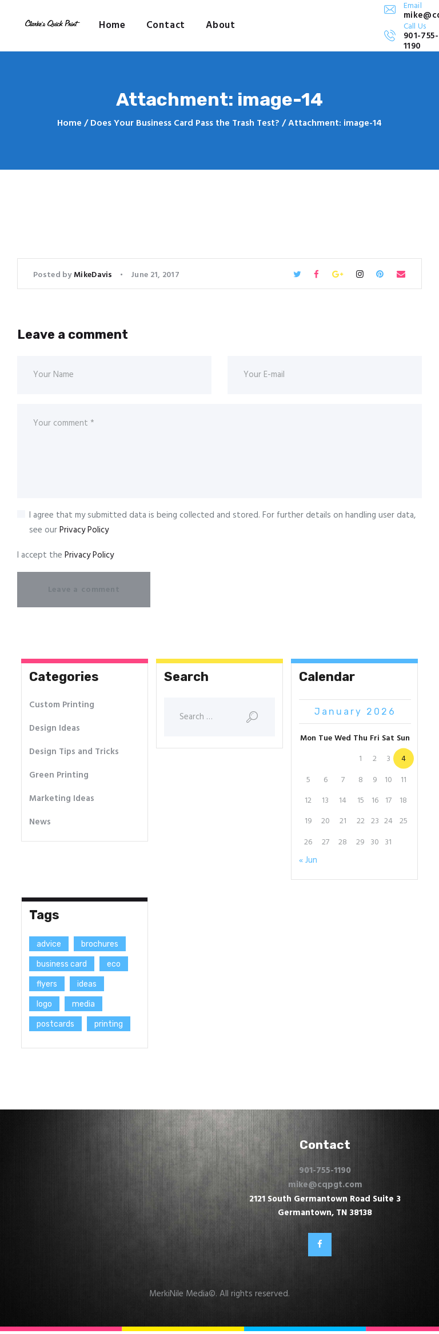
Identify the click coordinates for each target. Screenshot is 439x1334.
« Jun (308, 860)
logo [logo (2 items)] (44, 1004)
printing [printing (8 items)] (108, 1024)
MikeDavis (94, 275)
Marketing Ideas (61, 799)
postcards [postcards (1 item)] (55, 1024)
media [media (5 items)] (83, 1004)
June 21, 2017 (155, 275)
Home (69, 123)
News (40, 822)
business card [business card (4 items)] (62, 964)
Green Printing (59, 775)
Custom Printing (61, 705)
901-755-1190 (325, 1170)
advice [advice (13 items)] (49, 944)
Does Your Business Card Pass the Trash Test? (185, 123)
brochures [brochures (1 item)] (99, 944)
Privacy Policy (84, 530)
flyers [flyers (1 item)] (47, 984)
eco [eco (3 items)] (114, 964)
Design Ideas (54, 728)
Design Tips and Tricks (74, 752)
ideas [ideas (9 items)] (87, 984)
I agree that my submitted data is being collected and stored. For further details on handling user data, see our (222, 522)
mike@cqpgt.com (325, 1185)
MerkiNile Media (179, 1297)
